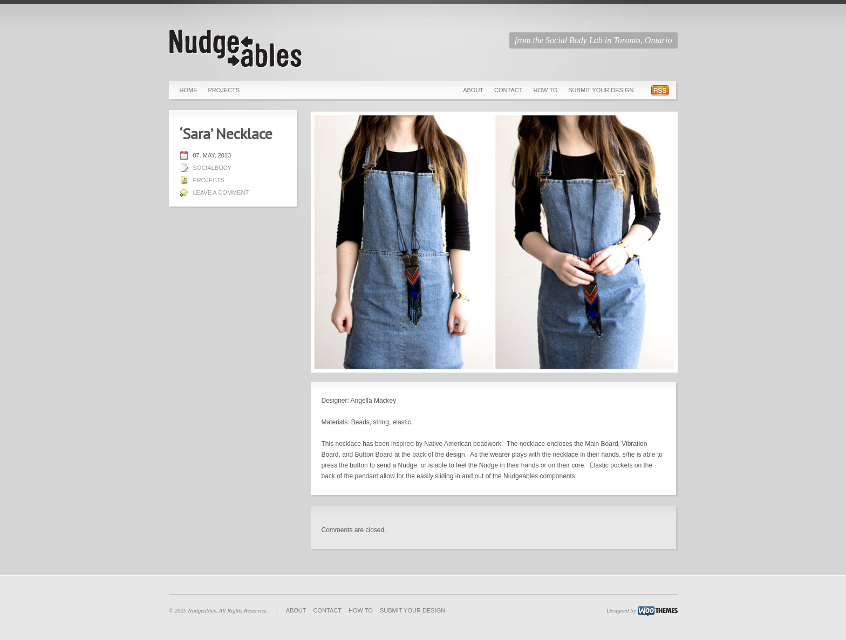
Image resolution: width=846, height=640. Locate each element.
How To (545, 90)
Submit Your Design (600, 90)
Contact (508, 90)
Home (188, 90)
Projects (224, 90)
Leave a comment (221, 192)
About (473, 90)
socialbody (212, 167)
